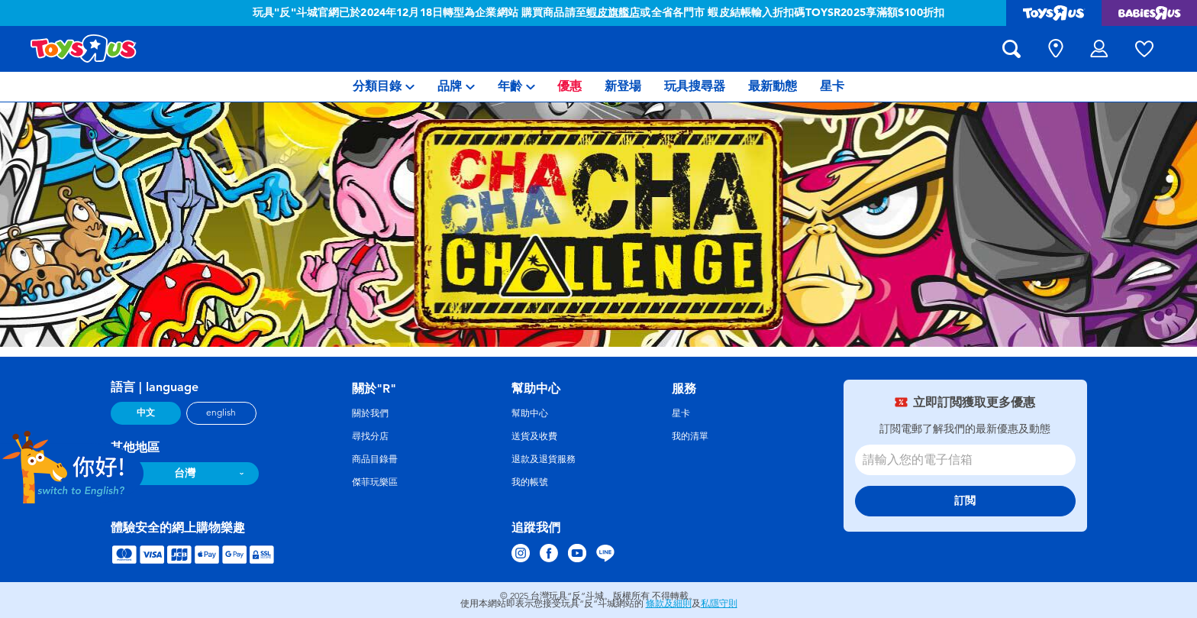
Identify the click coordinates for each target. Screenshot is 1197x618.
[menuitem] (383, 87)
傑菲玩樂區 (375, 482)
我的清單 (690, 436)
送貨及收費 (534, 436)
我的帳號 (529, 482)
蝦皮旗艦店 (613, 12)
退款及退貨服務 (543, 459)
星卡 (681, 413)
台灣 (184, 473)
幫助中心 (529, 413)
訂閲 (965, 500)
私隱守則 (719, 603)
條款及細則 (669, 603)
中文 (146, 412)
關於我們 (370, 413)
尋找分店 (370, 436)
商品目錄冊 (375, 459)
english (221, 412)
